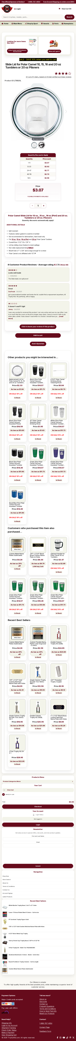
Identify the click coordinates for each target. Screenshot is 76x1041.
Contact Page (44, 1027)
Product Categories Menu (12, 781)
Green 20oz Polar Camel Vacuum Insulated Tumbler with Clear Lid (36, 463)
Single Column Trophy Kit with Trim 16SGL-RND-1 (38, 681)
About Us (5, 883)
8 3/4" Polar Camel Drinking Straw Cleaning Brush (57, 381)
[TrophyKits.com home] (7, 9)
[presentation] (38, 855)
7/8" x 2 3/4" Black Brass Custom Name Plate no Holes (37, 555)
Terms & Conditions (9, 886)
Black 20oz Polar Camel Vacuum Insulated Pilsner (15, 422)
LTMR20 (30, 248)
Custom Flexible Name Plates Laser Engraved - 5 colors (38, 643)
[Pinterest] (70, 1037)
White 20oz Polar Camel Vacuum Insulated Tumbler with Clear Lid (57, 422)
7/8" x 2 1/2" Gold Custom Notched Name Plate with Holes (26, 926)
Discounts (43, 1002)
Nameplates (67, 24)
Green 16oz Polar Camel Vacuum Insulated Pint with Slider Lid (57, 596)
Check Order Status (9, 1030)
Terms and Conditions (47, 1009)
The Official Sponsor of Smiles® (13, 2)
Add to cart (37, 335)
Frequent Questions (46, 1006)
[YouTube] (64, 1037)
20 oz (34, 239)
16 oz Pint (25, 239)
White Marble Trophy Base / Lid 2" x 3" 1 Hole (23, 905)
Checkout (38, 806)
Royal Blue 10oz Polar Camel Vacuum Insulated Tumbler (16, 504)
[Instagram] (60, 1037)
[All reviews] (63, 74)
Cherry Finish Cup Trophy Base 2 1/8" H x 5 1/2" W (24, 940)
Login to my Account (9, 1025)
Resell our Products (46, 1013)
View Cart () (66, 9)
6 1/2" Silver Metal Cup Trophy (18, 933)
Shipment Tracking (9, 1028)
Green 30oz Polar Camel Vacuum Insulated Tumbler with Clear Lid (36, 596)
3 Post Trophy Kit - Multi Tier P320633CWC (22, 947)
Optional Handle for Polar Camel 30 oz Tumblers (58, 555)
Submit (38, 866)
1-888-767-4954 (34, 2)
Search (69, 17)
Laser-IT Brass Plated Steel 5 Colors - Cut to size (24, 912)
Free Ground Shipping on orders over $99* (58, 2)
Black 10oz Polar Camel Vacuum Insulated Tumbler (15, 463)
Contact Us (6, 890)
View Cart (10, 790)
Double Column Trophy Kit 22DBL (57, 643)
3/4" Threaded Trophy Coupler (56, 681)
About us (42, 999)
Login (38, 825)
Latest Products (7, 896)
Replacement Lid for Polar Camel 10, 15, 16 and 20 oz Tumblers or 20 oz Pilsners (17, 381)
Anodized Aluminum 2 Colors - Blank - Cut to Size (24, 954)
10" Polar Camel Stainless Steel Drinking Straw (35, 422)
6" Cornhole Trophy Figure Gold (19, 919)
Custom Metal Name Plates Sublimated (21, 969)
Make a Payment (8, 1033)
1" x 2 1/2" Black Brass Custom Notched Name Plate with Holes (59, 717)
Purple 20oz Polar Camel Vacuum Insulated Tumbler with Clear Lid (57, 463)
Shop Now (6, 876)
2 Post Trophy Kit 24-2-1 (16, 752)
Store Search (7, 879)
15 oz (18, 239)
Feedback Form (45, 1031)
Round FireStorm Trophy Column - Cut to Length (23, 962)
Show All (64, 265)
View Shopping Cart (9, 1035)
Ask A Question (38, 344)
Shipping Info (7, 1023)
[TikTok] (67, 1037)
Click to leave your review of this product (38, 327)
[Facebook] (57, 1037)
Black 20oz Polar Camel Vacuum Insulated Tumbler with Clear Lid (36, 381)
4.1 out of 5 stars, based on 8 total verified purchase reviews (48, 77)
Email (38, 842)
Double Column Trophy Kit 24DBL (36, 716)
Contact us (43, 1004)
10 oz (14, 239)
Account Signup (7, 893)
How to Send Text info (48, 1011)
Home (5, 24)
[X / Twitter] (73, 1037)
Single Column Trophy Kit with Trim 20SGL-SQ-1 (17, 717)
